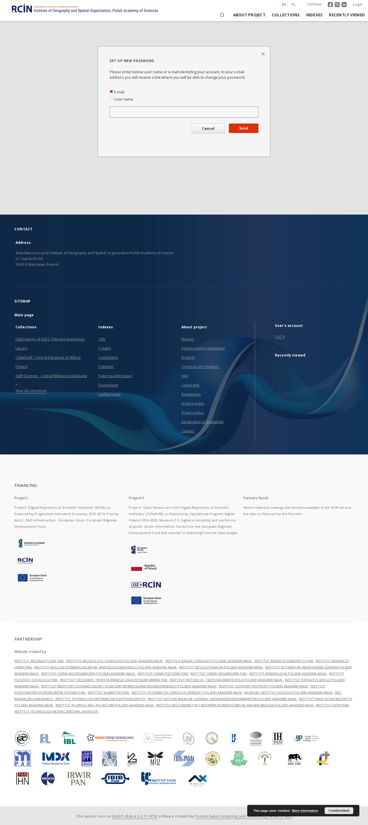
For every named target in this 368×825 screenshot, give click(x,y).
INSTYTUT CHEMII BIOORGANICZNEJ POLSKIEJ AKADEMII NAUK (88, 673)
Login (357, 4)
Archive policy (193, 403)
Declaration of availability (202, 421)
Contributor (108, 357)
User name (121, 99)
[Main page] (221, 15)
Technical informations (200, 366)
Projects (188, 357)
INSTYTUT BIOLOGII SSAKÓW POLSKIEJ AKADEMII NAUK (221, 667)
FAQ (184, 375)
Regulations (191, 394)
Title (102, 339)
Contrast (314, 4)
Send (243, 128)
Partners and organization (203, 348)
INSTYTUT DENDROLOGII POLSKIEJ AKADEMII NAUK (288, 673)
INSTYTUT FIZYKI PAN (333, 705)
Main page (24, 315)
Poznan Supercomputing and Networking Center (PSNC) (243, 816)
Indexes (314, 15)
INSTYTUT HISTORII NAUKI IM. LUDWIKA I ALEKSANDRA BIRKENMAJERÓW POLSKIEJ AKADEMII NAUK (222, 699)
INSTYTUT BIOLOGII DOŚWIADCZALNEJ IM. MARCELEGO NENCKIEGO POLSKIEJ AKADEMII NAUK (105, 667)
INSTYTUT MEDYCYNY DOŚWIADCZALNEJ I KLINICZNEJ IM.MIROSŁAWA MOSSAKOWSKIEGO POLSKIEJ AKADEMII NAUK (129, 686)
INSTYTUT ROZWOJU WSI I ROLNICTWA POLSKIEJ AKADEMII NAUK (104, 705)
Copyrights (190, 385)
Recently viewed (347, 15)
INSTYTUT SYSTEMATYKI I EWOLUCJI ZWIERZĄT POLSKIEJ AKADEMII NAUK (187, 692)
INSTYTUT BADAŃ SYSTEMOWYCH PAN (284, 661)
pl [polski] (294, 4)
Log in (280, 336)
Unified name (109, 394)
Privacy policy (192, 412)
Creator (104, 348)
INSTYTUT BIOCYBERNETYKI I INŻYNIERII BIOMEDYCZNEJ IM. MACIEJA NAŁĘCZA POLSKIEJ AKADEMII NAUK (235, 705)
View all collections (31, 390)
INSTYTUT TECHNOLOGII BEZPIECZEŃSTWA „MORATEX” (56, 711)
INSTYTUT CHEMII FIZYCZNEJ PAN (163, 673)
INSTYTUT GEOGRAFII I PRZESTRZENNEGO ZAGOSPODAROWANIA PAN (114, 680)
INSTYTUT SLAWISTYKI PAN (109, 692)
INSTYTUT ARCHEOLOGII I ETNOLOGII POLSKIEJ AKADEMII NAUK (115, 661)
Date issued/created (115, 375)
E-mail (117, 92)
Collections (286, 15)
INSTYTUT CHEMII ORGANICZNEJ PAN (218, 673)
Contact (187, 431)
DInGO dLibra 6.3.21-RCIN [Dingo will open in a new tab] (135, 816)
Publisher (106, 366)
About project (249, 15)
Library (21, 348)
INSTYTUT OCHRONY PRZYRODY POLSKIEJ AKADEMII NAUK (264, 686)
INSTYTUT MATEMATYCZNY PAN (39, 661)
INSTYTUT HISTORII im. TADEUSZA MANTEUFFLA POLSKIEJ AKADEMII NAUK (226, 680)
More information (305, 810)
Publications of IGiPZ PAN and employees (50, 339)
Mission (187, 339)
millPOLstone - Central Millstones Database (51, 375)
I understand (339, 811)
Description (108, 385)
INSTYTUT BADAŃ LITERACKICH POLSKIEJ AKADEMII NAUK (209, 661)
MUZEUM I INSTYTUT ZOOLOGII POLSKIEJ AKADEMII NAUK (288, 692)
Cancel (208, 128)
